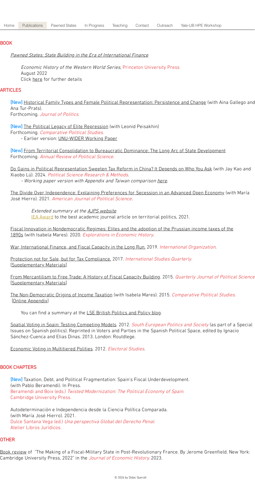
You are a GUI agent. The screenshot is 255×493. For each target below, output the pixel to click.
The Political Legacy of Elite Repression (66, 127)
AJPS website (101, 211)
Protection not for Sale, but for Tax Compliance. (60, 259)
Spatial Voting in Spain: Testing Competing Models (63, 325)
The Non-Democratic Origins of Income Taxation (61, 295)
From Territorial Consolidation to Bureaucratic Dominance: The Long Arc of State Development (125, 151)
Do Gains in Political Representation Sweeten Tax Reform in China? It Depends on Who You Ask (111, 169)
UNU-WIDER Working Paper (87, 139)
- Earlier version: (39, 139)
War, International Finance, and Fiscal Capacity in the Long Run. (77, 247)
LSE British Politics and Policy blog (124, 313)
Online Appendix (30, 301)
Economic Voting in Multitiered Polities (51, 349)
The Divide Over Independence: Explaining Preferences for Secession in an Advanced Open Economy (117, 193)
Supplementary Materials (39, 265)
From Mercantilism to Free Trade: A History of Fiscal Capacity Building (85, 277)
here (162, 181)
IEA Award (42, 217)
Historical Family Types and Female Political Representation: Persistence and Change (115, 103)
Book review (13, 452)
